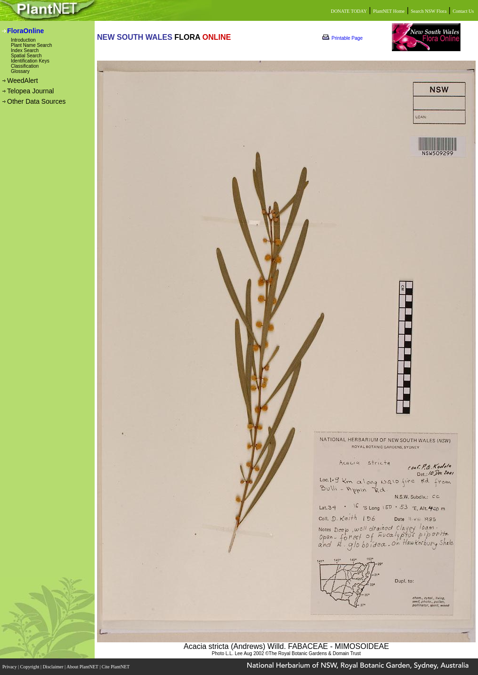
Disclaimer (53, 666)
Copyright (30, 666)
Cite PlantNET (116, 666)
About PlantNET (82, 666)
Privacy (10, 666)
